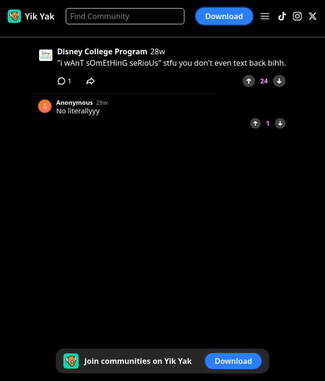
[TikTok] (282, 16)
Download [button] (224, 16)
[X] (312, 16)
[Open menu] (265, 16)
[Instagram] (297, 16)
